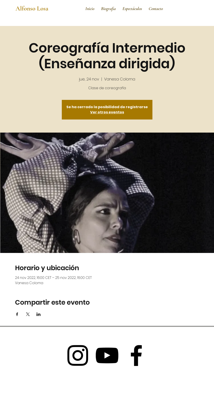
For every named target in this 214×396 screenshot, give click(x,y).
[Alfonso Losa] (34, 8)
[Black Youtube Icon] (107, 355)
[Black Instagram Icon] (78, 355)
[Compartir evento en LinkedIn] (38, 314)
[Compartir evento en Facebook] (17, 314)
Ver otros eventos (107, 112)
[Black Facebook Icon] (136, 355)
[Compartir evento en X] (28, 314)
